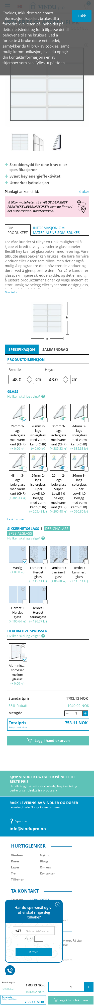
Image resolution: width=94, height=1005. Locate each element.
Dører (15, 861)
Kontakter (47, 873)
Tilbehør (17, 879)
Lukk (82, 15)
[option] (47, 84)
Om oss (45, 867)
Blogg (44, 861)
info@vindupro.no (28, 828)
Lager (15, 867)
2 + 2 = (29, 939)
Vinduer (17, 855)
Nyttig (44, 855)
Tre (13, 873)
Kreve (34, 952)
